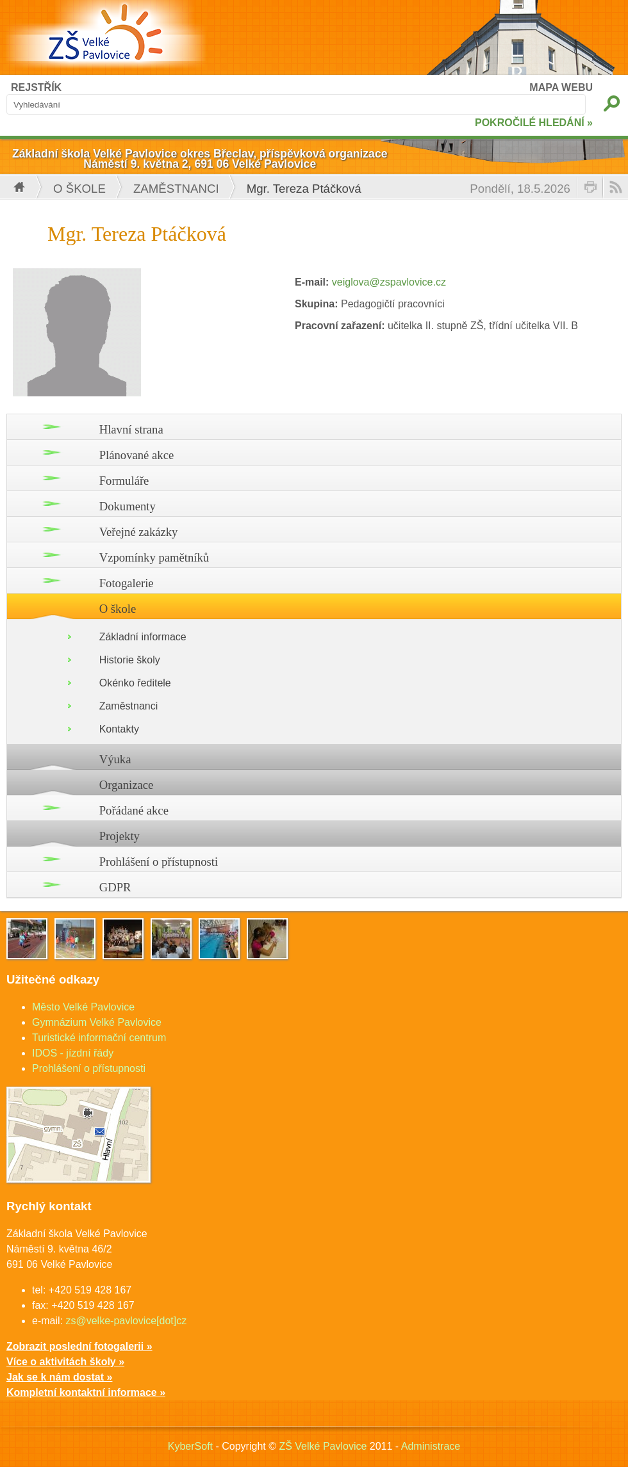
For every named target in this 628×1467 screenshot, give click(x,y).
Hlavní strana (131, 429)
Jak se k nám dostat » (59, 1377)
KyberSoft (190, 1446)
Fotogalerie (126, 583)
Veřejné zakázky (138, 532)
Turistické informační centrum (99, 1037)
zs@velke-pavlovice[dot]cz (125, 1320)
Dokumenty (127, 506)
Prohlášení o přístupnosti (159, 861)
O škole (79, 188)
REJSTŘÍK (36, 87)
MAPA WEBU (561, 87)
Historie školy (129, 659)
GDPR (115, 887)
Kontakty (119, 729)
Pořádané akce (134, 810)
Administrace (430, 1446)
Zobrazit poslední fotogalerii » (79, 1346)
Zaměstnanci (176, 188)
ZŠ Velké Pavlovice (323, 1446)
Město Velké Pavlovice (83, 1006)
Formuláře (124, 480)
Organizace (126, 784)
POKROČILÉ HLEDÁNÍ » (534, 122)
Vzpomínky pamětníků (154, 557)
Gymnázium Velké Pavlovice (96, 1022)
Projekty (119, 836)
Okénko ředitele (135, 682)
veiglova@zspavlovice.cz (389, 282)
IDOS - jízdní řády (72, 1053)
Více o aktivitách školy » (65, 1361)
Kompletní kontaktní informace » (85, 1392)
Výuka (115, 759)
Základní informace (142, 636)
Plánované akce (136, 455)
